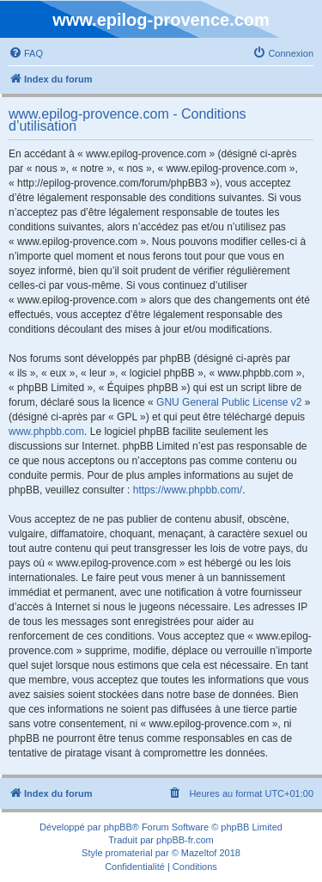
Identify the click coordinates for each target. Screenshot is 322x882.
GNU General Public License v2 (228, 402)
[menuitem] (26, 53)
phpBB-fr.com (185, 840)
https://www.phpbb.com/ (187, 490)
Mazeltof (199, 853)
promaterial (129, 853)
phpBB (118, 827)
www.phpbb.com (46, 432)
